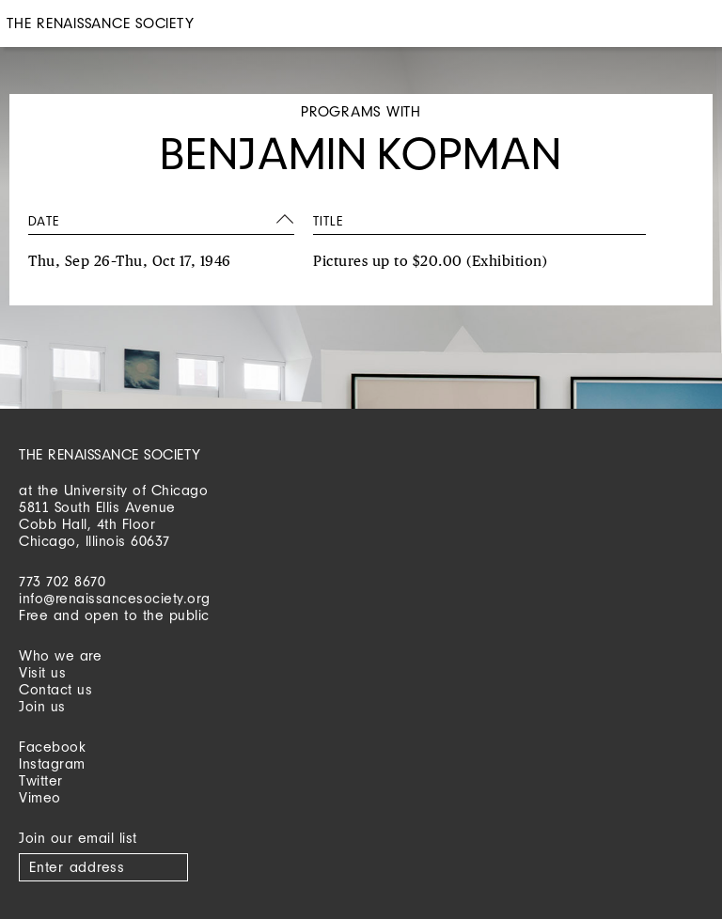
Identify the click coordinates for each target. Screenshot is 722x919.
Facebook (52, 746)
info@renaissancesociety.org (115, 598)
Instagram (52, 763)
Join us (42, 706)
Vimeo (40, 797)
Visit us (42, 672)
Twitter (41, 780)
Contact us (55, 689)
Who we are (60, 655)
